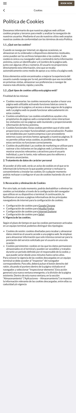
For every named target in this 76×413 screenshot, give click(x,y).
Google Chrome (46, 205)
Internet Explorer (47, 211)
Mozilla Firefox (46, 208)
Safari (41, 214)
